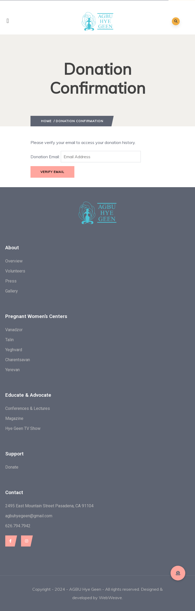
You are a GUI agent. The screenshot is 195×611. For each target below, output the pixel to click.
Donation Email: (45, 156)
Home (46, 121)
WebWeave (110, 597)
